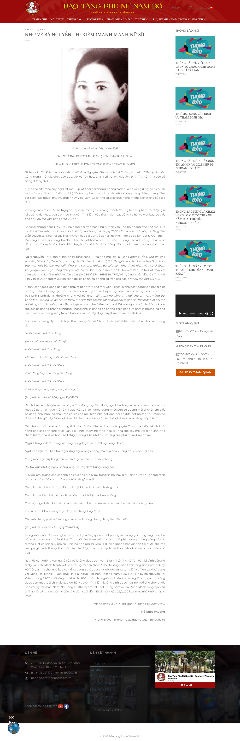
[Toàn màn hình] (211, 313)
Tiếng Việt (206, 7)
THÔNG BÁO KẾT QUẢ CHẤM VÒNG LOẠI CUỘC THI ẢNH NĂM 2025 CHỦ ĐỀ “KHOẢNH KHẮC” (195, 217)
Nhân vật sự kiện (35, 29)
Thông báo (97, 663)
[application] (195, 306)
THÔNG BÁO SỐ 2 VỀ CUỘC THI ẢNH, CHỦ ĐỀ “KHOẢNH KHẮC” (194, 269)
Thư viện (142, 19)
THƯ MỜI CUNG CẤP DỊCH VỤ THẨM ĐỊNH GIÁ (193, 115)
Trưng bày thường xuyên (107, 676)
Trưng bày (75, 19)
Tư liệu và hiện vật (102, 696)
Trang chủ (39, 19)
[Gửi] (191, 8)
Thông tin (95, 19)
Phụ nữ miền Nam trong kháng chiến (180, 19)
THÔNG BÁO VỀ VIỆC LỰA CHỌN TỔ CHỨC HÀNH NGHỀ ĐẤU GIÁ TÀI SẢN (195, 66)
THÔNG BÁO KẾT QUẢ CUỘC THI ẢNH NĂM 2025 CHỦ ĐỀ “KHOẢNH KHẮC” (194, 164)
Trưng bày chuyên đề (104, 683)
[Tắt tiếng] (206, 313)
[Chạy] (180, 313)
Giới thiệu (57, 19)
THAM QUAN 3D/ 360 (119, 19)
